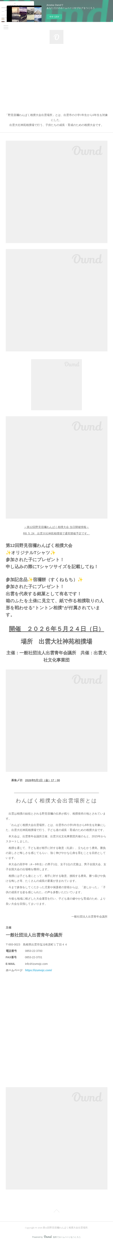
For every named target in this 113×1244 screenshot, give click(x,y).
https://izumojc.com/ (38, 970)
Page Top (56, 1211)
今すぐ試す (54, 17)
